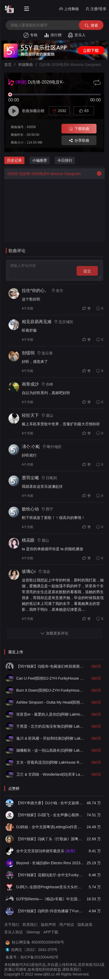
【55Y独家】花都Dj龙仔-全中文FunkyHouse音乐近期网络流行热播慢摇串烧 (50, 875)
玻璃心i (29, 571)
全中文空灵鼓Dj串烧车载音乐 (45, 851)
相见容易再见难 (37, 321)
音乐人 (77, 35)
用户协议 (66, 924)
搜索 (91, 25)
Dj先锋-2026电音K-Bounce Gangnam (42, 174)
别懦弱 (28, 353)
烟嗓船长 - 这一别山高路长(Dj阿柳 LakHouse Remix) (50, 750)
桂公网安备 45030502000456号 (38, 942)
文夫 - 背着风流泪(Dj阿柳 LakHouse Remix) (50, 762)
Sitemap (33, 932)
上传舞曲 (69, 9)
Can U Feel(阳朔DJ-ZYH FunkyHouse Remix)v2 (50, 678)
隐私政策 (85, 924)
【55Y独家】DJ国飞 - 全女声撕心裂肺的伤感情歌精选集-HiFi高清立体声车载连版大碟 (50, 815)
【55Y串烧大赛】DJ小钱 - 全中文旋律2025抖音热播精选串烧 (50, 803)
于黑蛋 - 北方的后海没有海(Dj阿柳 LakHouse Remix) (50, 726)
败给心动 (30, 509)
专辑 (30, 35)
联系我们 (30, 924)
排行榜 (53, 35)
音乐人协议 (13, 932)
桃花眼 (28, 540)
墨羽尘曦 (30, 477)
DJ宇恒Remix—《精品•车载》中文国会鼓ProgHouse (50, 899)
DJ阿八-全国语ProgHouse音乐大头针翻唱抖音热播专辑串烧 (50, 887)
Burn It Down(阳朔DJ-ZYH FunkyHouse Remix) (50, 690)
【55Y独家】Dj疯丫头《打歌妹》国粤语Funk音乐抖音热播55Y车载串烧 (50, 839)
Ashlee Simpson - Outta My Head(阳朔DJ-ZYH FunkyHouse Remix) (50, 702)
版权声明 (48, 924)
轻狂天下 (30, 415)
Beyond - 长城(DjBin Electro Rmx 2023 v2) (50, 863)
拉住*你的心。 (35, 290)
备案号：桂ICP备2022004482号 (32, 957)
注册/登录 (95, 9)
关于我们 (11, 924)
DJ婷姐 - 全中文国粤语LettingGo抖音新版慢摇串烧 (50, 827)
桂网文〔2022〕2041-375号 (34, 950)
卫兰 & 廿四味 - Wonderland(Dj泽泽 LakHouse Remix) (50, 774)
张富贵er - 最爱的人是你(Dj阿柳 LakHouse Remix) (50, 714)
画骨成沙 (30, 384)
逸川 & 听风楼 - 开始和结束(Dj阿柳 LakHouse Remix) (50, 738)
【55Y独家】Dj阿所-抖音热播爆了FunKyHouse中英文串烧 (50, 911)
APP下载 (50, 932)
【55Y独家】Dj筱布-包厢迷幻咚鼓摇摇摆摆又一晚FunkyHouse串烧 (50, 666)
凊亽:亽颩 (31, 446)
